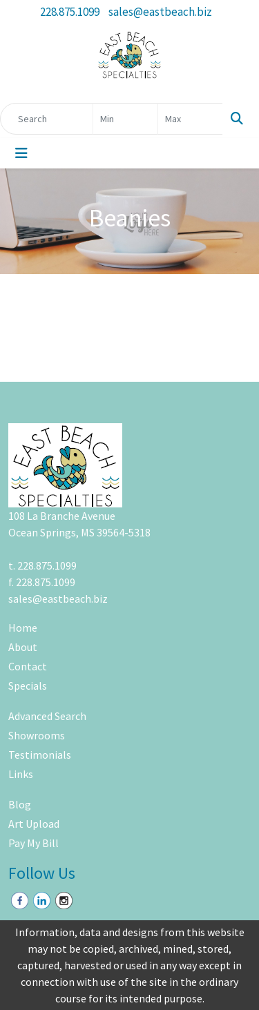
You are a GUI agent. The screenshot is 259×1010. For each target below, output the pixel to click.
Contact (27, 666)
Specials (27, 685)
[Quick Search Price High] (190, 119)
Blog (19, 804)
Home (22, 627)
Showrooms (36, 735)
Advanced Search (47, 716)
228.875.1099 (69, 11)
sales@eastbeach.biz (160, 11)
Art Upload (33, 824)
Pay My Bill (33, 843)
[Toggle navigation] (21, 153)
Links (20, 774)
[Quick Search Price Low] (125, 119)
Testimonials (39, 754)
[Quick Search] (46, 119)
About (22, 647)
